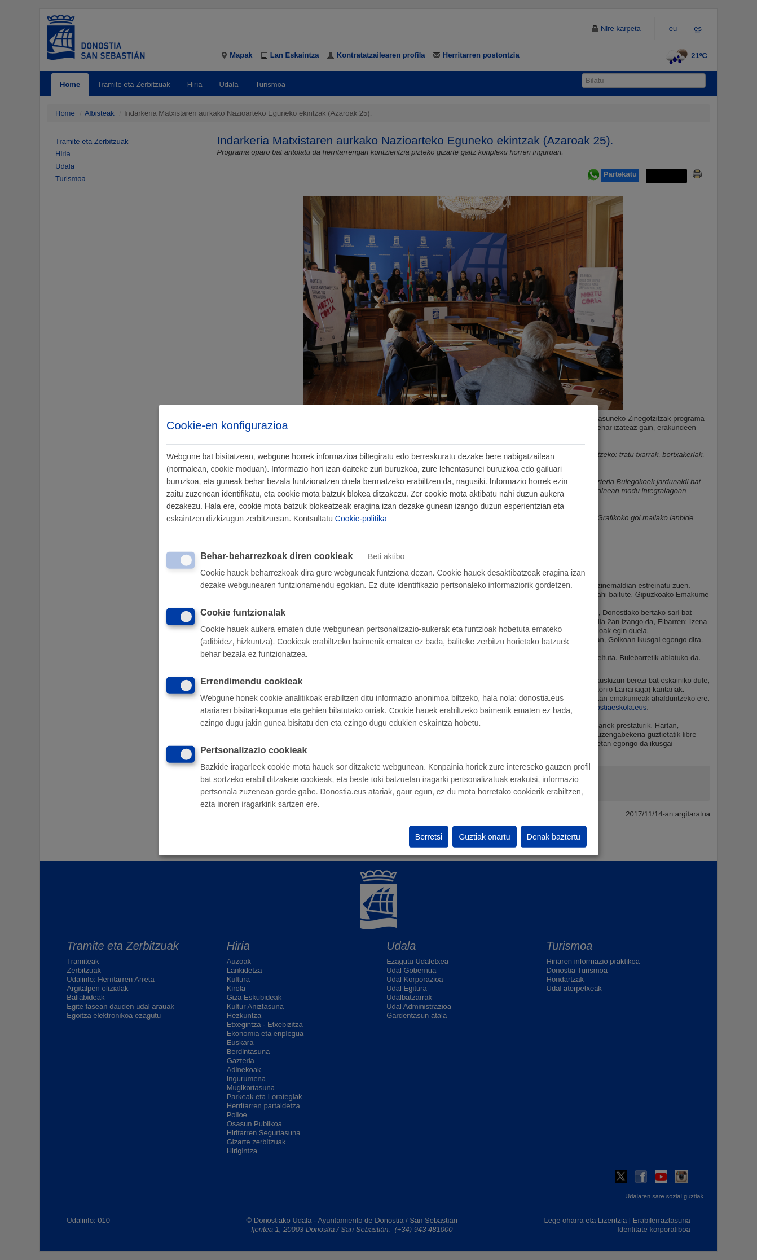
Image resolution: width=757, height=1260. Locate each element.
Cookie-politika (361, 518)
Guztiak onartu (484, 836)
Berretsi (428, 836)
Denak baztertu (553, 836)
